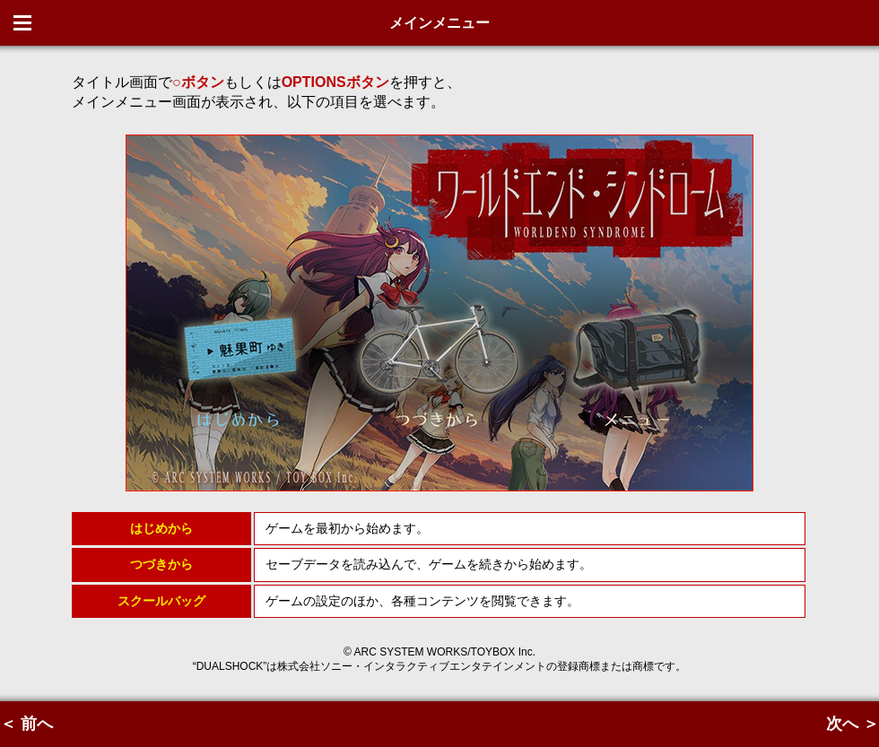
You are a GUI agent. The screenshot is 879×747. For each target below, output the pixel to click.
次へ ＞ (852, 724)
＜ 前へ (26, 724)
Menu (22, 23)
